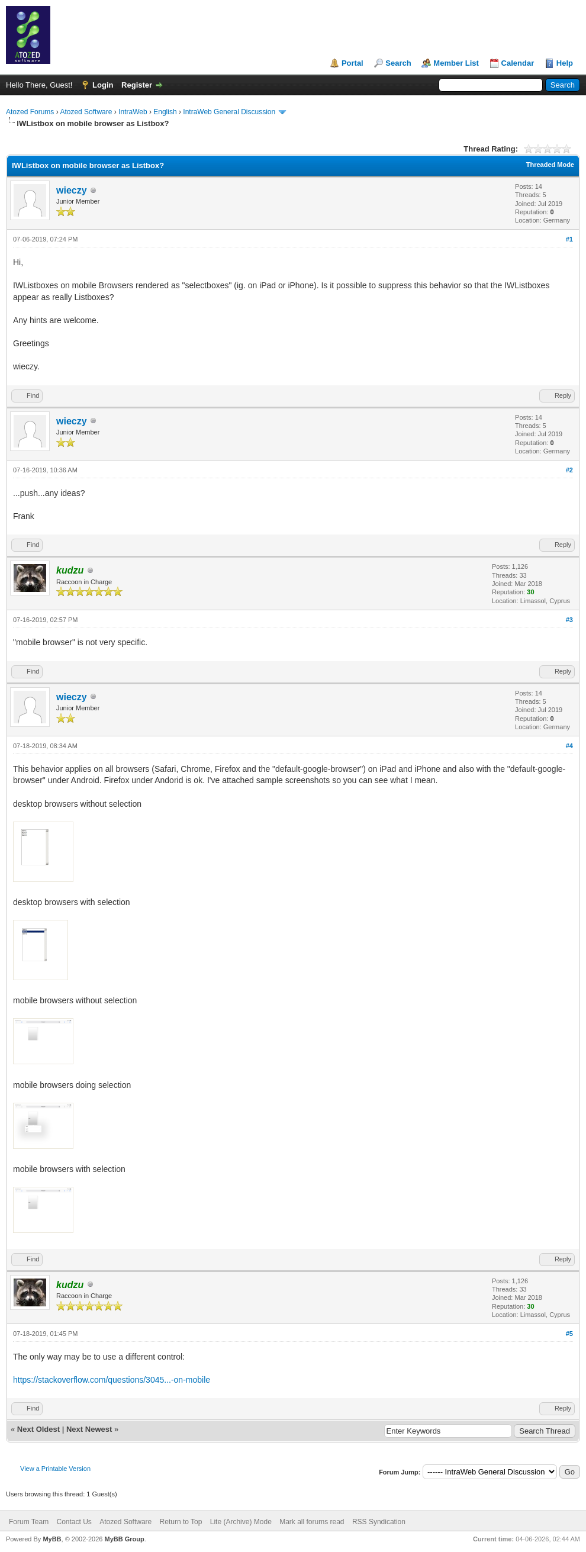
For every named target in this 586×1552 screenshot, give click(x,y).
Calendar (518, 63)
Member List (456, 63)
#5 (569, 1333)
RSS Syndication (378, 1522)
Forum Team (29, 1522)
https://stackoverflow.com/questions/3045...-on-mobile (111, 1379)
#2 (569, 470)
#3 (569, 619)
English (164, 112)
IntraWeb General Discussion (229, 112)
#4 (569, 745)
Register (136, 85)
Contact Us (73, 1522)
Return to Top (181, 1522)
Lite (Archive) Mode (241, 1522)
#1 (569, 239)
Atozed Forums (30, 112)
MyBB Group (124, 1539)
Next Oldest (38, 1429)
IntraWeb (132, 112)
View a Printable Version (55, 1468)
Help (564, 63)
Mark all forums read (311, 1522)
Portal (352, 63)
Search (398, 63)
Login (102, 85)
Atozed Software (86, 112)
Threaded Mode (550, 164)
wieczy (71, 190)
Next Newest (89, 1429)
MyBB (52, 1539)
